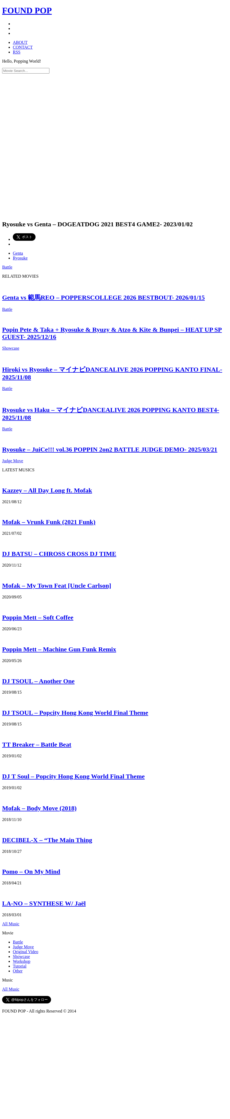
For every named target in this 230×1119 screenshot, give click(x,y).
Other (17, 971)
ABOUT (20, 42)
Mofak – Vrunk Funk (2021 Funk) (48, 521)
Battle (7, 267)
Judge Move (12, 461)
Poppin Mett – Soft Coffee (37, 617)
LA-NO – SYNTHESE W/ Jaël (44, 903)
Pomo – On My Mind (31, 871)
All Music (10, 924)
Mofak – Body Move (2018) (39, 808)
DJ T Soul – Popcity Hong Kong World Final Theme (73, 776)
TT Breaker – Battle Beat (36, 744)
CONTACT (23, 47)
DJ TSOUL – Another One (38, 681)
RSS (16, 52)
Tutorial (19, 966)
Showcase (10, 348)
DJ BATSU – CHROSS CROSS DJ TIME (59, 553)
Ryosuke (20, 258)
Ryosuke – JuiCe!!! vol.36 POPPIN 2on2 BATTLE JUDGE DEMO (109, 449)
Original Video (25, 951)
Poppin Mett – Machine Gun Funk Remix (59, 649)
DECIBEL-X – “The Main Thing (47, 840)
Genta (18, 253)
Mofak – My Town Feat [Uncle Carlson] (56, 585)
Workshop (21, 961)
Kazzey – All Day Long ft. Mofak (47, 490)
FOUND (27, 10)
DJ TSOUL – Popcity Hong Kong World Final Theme (75, 712)
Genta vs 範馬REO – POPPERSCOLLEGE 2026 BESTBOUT (103, 297)
